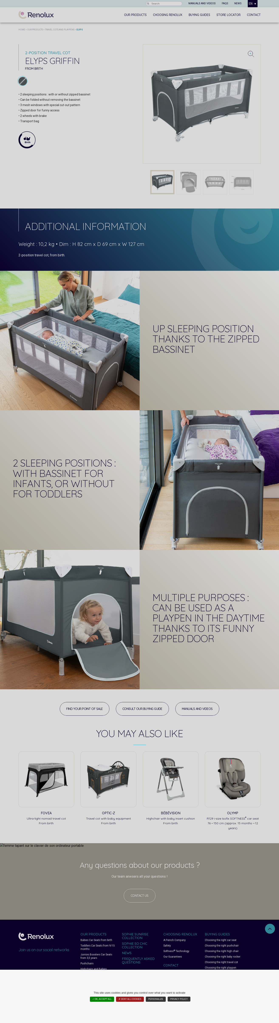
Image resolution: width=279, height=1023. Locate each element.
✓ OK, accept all (102, 999)
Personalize (155, 999)
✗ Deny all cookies (130, 999)
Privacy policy (179, 999)
